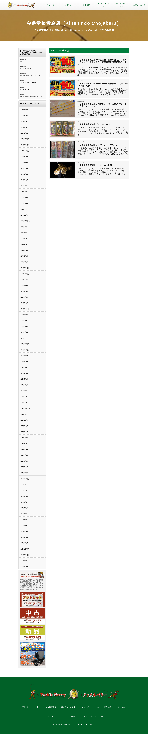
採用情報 (86, 5)
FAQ (97, 707)
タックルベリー (21, 5)
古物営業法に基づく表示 (94, 716)
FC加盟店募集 (103, 5)
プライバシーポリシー (53, 716)
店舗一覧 (50, 5)
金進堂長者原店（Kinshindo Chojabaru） (74, 23)
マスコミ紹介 (85, 707)
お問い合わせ (139, 5)
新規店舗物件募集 (121, 5)
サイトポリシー (73, 716)
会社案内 (68, 5)
